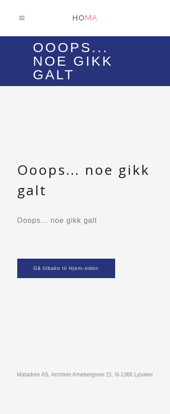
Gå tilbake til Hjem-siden (66, 268)
